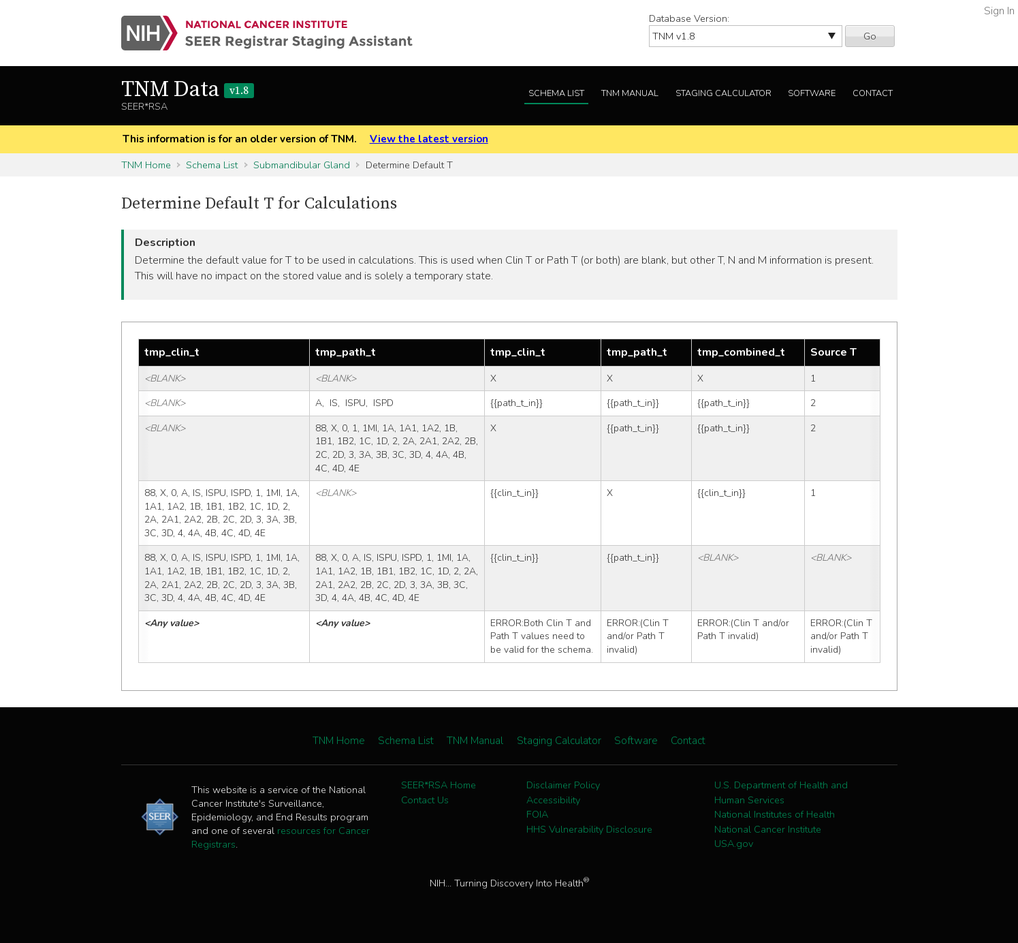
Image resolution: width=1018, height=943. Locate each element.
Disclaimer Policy (563, 785)
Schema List (556, 93)
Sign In (999, 10)
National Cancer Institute (767, 829)
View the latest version (429, 139)
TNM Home (146, 165)
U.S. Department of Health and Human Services (781, 792)
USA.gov (733, 843)
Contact (873, 93)
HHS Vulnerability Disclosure (589, 829)
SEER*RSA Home (438, 785)
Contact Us (425, 800)
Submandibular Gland (301, 165)
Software (812, 93)
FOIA (537, 814)
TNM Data (187, 90)
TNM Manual (629, 93)
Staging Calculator (723, 93)
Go (869, 36)
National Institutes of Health (774, 814)
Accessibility (553, 800)
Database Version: (689, 18)
